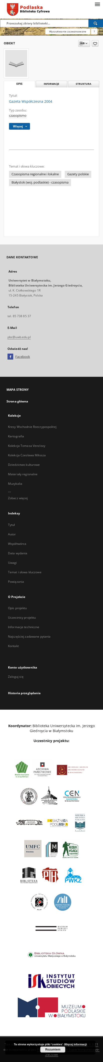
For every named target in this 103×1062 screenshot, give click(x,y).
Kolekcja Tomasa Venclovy (26, 446)
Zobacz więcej (18, 498)
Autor (12, 534)
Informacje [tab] (51, 84)
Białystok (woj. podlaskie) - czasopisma (40, 182)
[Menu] (97, 4)
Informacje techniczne (24, 627)
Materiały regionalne (23, 474)
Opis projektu (17, 608)
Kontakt (13, 646)
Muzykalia (15, 484)
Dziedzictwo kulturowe (24, 465)
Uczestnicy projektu (22, 617)
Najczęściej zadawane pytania (29, 636)
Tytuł (11, 525)
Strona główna (17, 401)
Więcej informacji (75, 1044)
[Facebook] (10, 357)
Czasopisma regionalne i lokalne (35, 174)
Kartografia (16, 436)
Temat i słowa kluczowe (25, 572)
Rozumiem (52, 1049)
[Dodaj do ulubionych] (95, 43)
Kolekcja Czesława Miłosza (27, 455)
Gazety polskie (78, 174)
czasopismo (17, 115)
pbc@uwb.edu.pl (19, 337)
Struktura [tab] (83, 84)
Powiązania (16, 581)
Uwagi (12, 563)
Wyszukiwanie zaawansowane (67, 31)
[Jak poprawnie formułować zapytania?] (94, 31)
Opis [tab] (19, 84)
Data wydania (17, 553)
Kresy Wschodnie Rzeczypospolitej (32, 427)
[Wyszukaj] (95, 23)
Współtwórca (17, 544)
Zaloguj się (16, 677)
